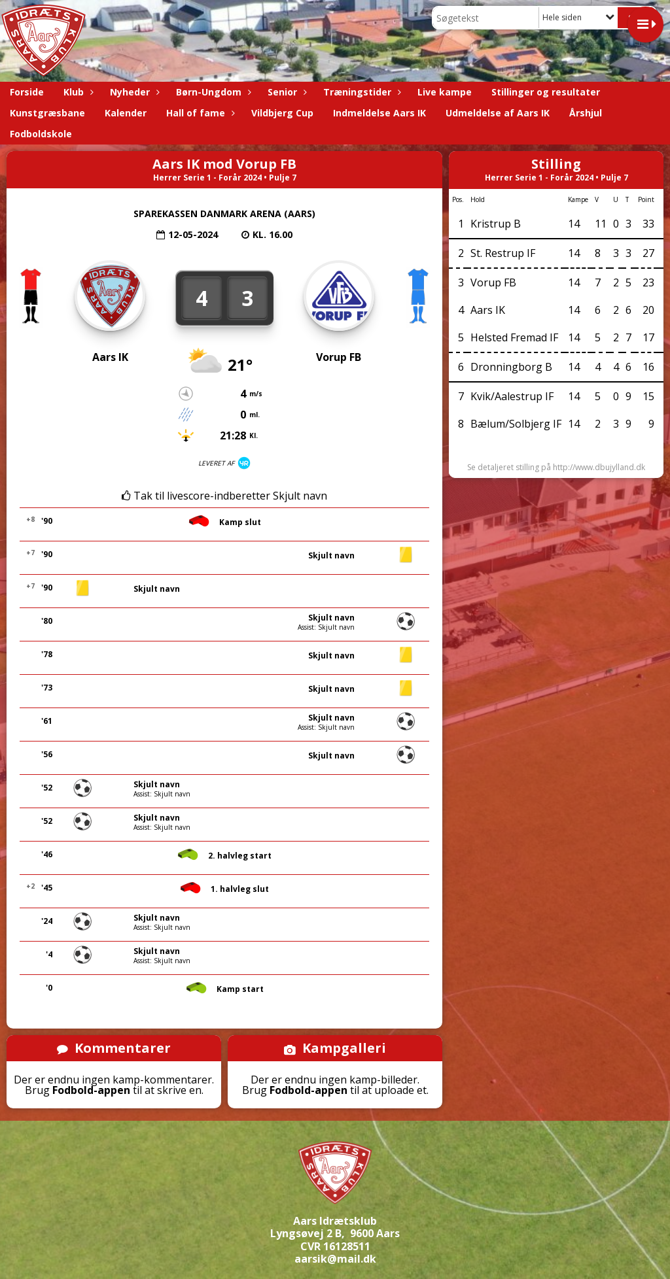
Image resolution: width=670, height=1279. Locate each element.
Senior (286, 92)
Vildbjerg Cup (282, 113)
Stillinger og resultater (545, 92)
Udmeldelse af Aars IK (498, 113)
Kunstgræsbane (47, 113)
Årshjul (585, 113)
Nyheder (133, 92)
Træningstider (360, 92)
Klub (76, 92)
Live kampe (444, 92)
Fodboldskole (41, 134)
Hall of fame (199, 113)
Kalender (126, 113)
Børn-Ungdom (212, 92)
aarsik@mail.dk (335, 1259)
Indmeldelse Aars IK (379, 113)
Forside (27, 92)
